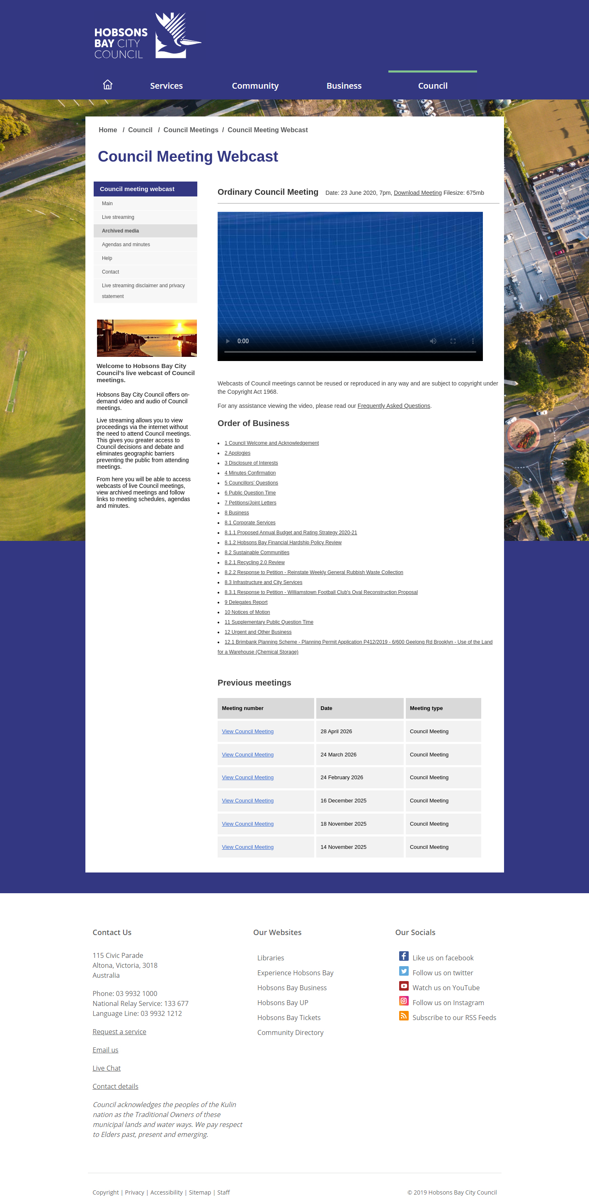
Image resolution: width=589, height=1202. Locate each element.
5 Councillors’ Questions (251, 483)
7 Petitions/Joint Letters (250, 503)
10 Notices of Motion (247, 612)
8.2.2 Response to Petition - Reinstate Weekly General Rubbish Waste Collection (314, 572)
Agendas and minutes (126, 244)
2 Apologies (237, 453)
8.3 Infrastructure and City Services (263, 582)
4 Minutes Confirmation (250, 473)
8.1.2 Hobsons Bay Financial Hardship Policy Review (283, 542)
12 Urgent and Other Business (258, 632)
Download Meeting (418, 192)
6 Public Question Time (250, 493)
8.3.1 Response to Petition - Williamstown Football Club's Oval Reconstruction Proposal (321, 592)
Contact (110, 272)
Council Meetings (191, 129)
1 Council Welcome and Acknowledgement (272, 443)
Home (109, 129)
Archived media (120, 231)
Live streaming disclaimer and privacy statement (143, 291)
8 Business (237, 513)
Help (107, 258)
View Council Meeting (248, 731)
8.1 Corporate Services (250, 523)
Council (141, 129)
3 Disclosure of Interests (251, 463)
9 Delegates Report (246, 602)
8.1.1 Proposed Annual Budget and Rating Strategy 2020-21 (291, 533)
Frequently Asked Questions (394, 405)
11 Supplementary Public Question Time (269, 622)
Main (107, 203)
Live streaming (118, 217)
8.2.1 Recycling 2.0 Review (255, 562)
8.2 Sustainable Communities (257, 552)
